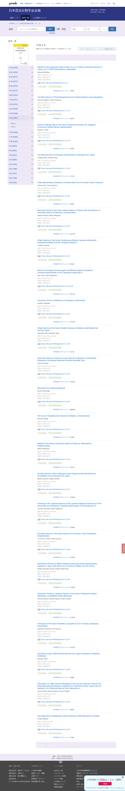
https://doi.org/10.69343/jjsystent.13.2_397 (55, 729)
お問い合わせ (80, 784)
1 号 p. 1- (13, 127)
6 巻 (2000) (13, 160)
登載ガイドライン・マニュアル (86, 773)
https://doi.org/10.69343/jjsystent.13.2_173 (55, 111)
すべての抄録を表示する (107, 49)
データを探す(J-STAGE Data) (19, 781)
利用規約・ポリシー (38, 779)
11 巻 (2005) (13, 137)
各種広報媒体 (58, 787)
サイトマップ (80, 787)
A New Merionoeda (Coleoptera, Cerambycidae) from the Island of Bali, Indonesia (70, 182)
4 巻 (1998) (13, 169)
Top (60, 762)
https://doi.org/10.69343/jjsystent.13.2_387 (55, 669)
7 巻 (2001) (13, 155)
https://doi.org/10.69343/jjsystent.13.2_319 (55, 459)
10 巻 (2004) (13, 141)
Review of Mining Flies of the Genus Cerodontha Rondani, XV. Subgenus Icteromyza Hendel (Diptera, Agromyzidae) (66, 125)
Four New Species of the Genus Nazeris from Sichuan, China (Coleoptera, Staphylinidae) (66, 534)
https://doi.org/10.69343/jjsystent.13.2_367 (55, 609)
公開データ (35, 776)
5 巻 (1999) (13, 164)
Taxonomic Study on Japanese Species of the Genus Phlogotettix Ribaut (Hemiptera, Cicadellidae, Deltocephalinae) (67, 594)
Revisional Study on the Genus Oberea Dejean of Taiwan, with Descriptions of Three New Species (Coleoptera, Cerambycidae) (68, 211)
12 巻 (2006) (13, 132)
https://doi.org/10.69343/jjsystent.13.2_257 (55, 374)
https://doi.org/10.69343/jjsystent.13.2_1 (54, 83)
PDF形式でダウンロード (61, 91)
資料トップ (14, 18)
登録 (105, 783)
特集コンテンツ (59, 784)
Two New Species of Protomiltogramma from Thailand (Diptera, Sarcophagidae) (69, 97)
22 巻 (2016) (13, 77)
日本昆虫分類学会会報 (26, 23)
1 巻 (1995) (13, 182)
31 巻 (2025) (13, 68)
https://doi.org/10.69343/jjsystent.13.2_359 (55, 579)
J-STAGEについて (42, 3)
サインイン (94, 3)
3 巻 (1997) (13, 173)
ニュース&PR (56, 3)
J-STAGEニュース (60, 781)
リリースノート (59, 773)
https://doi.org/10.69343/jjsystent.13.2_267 (55, 401)
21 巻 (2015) (13, 81)
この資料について (39, 18)
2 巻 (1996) (13, 178)
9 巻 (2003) (13, 146)
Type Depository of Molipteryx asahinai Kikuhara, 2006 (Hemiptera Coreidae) (68, 716)
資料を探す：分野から (16, 773)
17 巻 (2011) (13, 100)
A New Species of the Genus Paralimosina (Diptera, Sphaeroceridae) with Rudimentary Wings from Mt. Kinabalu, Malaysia (66, 241)
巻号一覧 (25, 18)
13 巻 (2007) (13, 118)
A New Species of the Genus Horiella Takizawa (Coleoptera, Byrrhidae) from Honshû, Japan (67, 329)
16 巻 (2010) (13, 104)
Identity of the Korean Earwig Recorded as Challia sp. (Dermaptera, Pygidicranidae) (64, 444)
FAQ (77, 781)
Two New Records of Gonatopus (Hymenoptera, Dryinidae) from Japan (66, 155)
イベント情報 (58, 779)
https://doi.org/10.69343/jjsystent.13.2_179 (55, 140)
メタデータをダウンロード (88, 49)
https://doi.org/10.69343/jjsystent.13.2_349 (55, 549)
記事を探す (12, 779)
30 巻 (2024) (13, 72)
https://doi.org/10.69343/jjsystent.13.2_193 (55, 226)
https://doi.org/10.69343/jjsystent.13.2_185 (55, 168)
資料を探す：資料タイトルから (19, 770)
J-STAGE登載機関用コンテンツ (86, 770)
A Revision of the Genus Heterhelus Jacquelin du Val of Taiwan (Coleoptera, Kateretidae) (68, 624)
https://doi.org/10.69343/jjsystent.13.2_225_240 (57, 286)
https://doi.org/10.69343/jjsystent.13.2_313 (55, 429)
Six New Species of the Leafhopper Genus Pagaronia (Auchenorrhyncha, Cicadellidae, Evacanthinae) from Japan (66, 474)
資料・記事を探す (26, 3)
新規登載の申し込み (38, 781)
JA (109, 3)
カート (103, 3)
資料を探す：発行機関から (18, 776)
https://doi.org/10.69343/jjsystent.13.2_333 (55, 519)
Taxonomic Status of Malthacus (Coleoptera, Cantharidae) (61, 300)
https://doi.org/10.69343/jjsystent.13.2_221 (55, 256)
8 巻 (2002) (13, 150)
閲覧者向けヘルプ (82, 776)
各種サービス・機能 (38, 773)
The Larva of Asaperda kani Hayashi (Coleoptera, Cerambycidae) (63, 416)
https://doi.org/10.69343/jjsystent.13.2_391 (55, 702)
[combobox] (78, 29)
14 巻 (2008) (13, 113)
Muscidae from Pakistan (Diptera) (51, 388)
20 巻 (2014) (13, 86)
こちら (121, 788)
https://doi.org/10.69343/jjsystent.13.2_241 (55, 314)
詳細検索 (52, 33)
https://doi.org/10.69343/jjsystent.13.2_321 (55, 489)
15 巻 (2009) (13, 109)
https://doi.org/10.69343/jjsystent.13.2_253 (55, 344)
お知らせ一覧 (58, 770)
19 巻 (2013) (13, 90)
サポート (67, 3)
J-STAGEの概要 (36, 770)
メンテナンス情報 (60, 776)
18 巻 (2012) (13, 95)
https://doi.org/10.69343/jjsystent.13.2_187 (55, 196)
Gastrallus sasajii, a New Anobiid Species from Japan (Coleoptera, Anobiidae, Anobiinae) (68, 654)
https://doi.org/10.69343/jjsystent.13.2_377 (55, 639)
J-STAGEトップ (13, 23)
